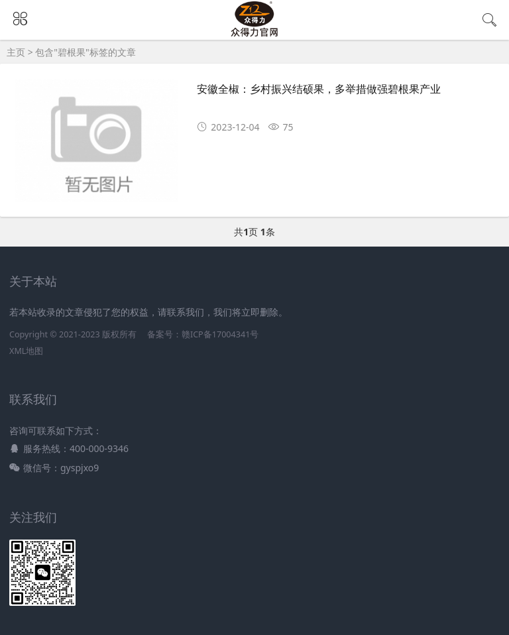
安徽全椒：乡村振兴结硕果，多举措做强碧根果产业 (319, 89)
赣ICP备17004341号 (220, 334)
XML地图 (26, 351)
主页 (16, 52)
